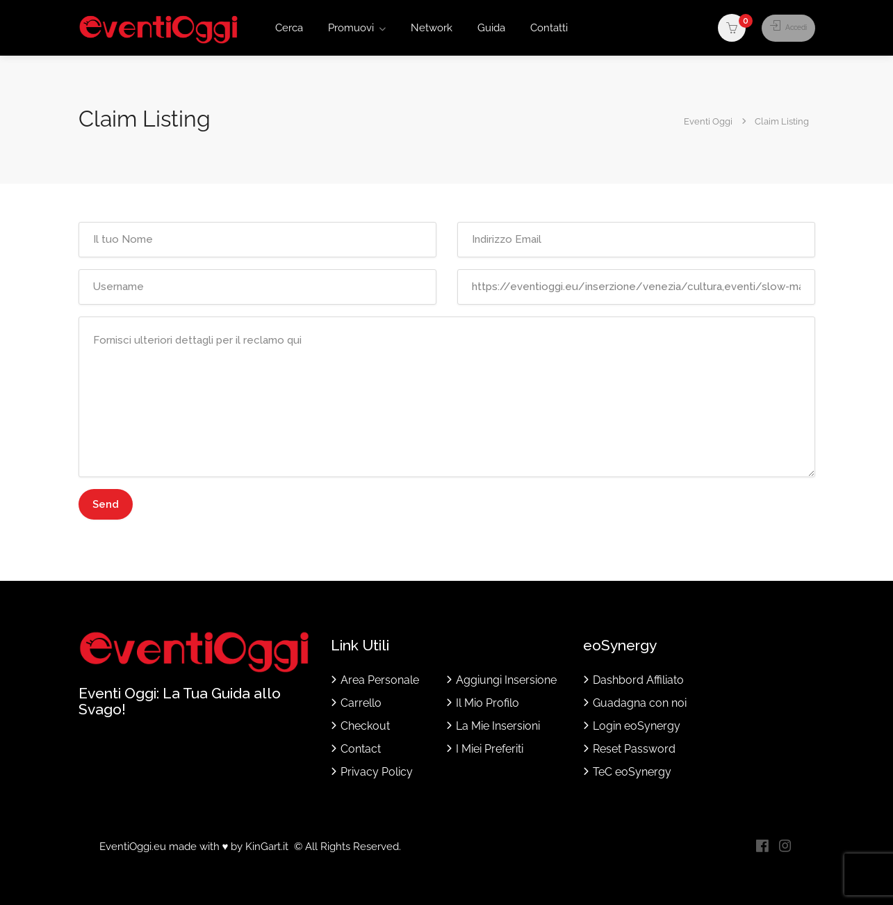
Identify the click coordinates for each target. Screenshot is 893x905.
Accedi (780, 28)
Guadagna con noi (640, 703)
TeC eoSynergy (632, 771)
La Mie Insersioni (498, 725)
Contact (361, 748)
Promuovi (351, 28)
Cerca (289, 28)
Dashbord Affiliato (638, 680)
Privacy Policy (377, 771)
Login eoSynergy (636, 725)
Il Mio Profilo (487, 703)
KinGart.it (266, 846)
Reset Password (634, 748)
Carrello (361, 703)
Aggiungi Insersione (506, 680)
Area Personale (380, 680)
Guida (491, 28)
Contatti (549, 28)
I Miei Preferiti (489, 748)
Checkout (365, 725)
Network (431, 28)
